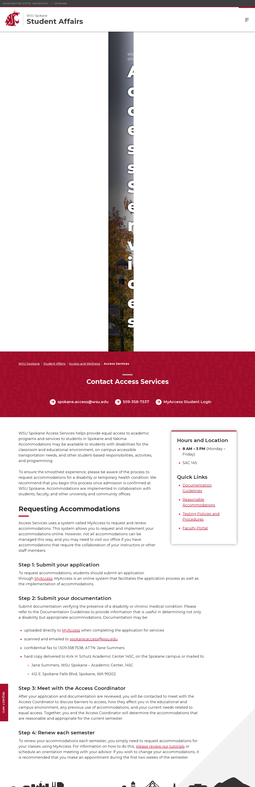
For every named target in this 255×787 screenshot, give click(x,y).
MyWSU (220, 780)
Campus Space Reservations (24, 689)
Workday (60, 622)
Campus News (23, 617)
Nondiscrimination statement (49, 745)
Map (139, 629)
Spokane (60, 3)
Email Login (62, 617)
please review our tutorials (160, 528)
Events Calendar (25, 623)
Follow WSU (238, 780)
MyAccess (43, 360)
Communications (25, 703)
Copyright (102, 632)
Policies (100, 648)
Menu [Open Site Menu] (247, 19)
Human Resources (67, 640)
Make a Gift (144, 640)
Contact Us (144, 617)
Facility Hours (145, 623)
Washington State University (25, 3)
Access (190, 780)
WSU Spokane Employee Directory (68, 648)
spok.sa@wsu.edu (120, 767)
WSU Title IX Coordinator (68, 742)
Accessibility (103, 617)
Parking (18, 676)
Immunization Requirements (105, 640)
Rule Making (104, 654)
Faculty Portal (195, 310)
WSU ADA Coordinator (39, 742)
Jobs (139, 634)
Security (19, 670)
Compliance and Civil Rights (109, 624)
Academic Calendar (27, 611)
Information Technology (30, 697)
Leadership (144, 611)
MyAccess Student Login (187, 184)
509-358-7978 (99, 767)
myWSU (60, 628)
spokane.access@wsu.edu (83, 184)
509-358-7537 (136, 184)
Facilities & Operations (29, 681)
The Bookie (21, 709)
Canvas (59, 634)
